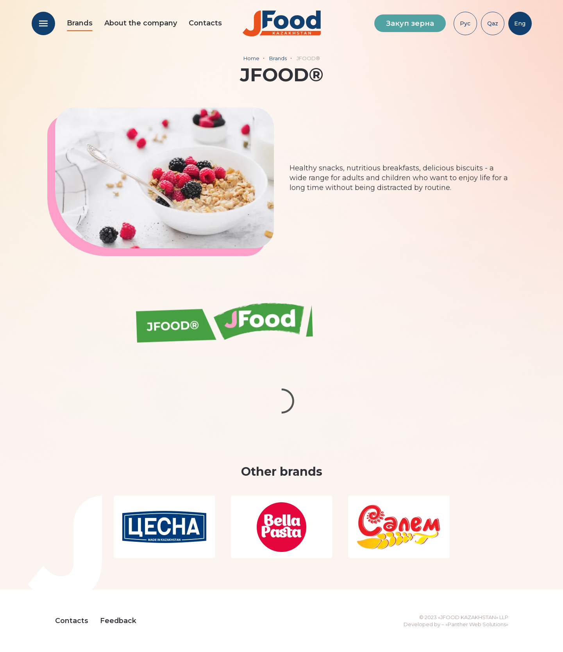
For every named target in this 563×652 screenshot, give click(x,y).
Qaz (492, 23)
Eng (519, 23)
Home (251, 58)
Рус (465, 23)
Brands (80, 23)
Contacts (205, 23)
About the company (140, 23)
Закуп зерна (410, 23)
